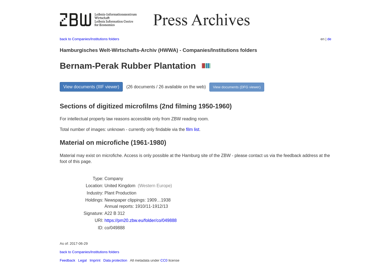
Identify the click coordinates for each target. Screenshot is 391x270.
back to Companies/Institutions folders (89, 39)
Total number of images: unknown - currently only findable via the (123, 129)
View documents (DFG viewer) (236, 87)
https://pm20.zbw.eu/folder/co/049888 (141, 220)
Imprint (95, 260)
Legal (82, 260)
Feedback (67, 260)
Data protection (115, 260)
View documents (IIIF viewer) (91, 86)
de (329, 39)
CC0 (164, 260)
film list (192, 129)
